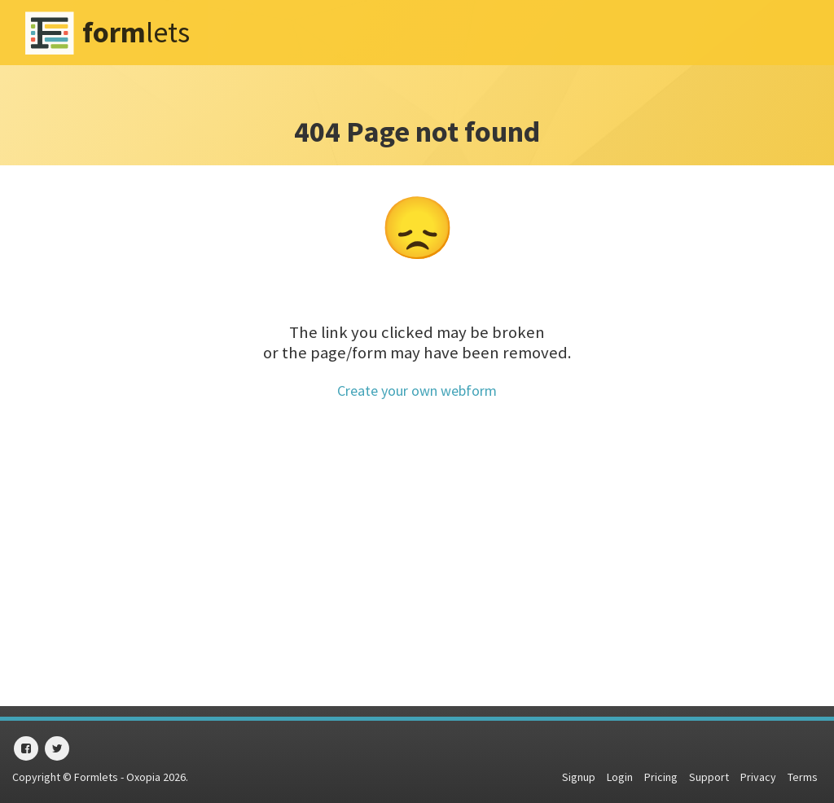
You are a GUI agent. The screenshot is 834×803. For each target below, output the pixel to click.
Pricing (661, 777)
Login (620, 777)
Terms (803, 777)
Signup (578, 777)
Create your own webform (417, 390)
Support (709, 777)
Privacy (758, 777)
